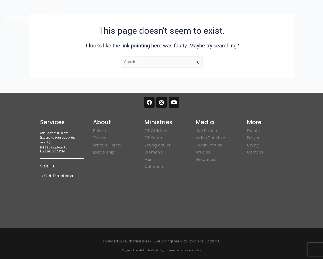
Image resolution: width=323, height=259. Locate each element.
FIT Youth (153, 138)
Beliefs (99, 130)
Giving (253, 145)
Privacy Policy (192, 250)
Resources (206, 159)
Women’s (153, 152)
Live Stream (207, 130)
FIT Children (155, 130)
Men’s (150, 159)
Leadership (104, 152)
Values (99, 138)
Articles (203, 152)
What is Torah (107, 145)
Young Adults (157, 145)
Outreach (153, 166)
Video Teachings (212, 138)
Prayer (253, 138)
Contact (255, 152)
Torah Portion (209, 145)
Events (253, 130)
